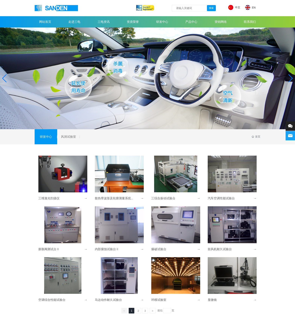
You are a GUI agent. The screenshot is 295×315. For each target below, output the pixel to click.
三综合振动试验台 (163, 198)
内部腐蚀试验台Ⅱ (107, 249)
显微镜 (212, 300)
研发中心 (46, 136)
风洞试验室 (68, 136)
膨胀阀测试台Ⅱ (48, 249)
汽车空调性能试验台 (221, 198)
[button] (290, 78)
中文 (237, 7)
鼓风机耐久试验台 (220, 249)
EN (253, 7)
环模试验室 (158, 300)
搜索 (211, 8)
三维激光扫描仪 (48, 198)
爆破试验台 (158, 249)
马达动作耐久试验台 (108, 300)
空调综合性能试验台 (51, 300)
